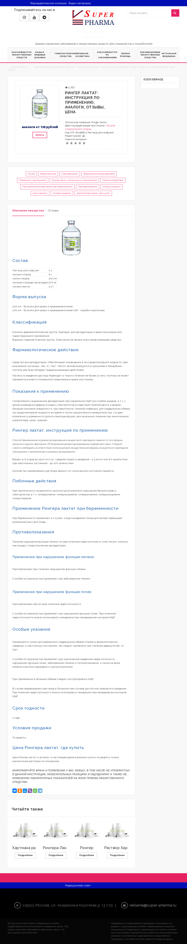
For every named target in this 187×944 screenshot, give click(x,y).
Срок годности (40, 193)
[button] (24, 17)
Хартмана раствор (29, 848)
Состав (31, 173)
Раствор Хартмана (121, 848)
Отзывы (53, 210)
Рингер (87, 848)
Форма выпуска (48, 173)
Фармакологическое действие (99, 173)
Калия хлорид (83, 129)
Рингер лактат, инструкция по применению (74, 180)
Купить (40, 135)
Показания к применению (32, 180)
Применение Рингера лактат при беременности (47, 186)
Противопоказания (87, 186)
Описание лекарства (28, 210)
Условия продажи (62, 193)
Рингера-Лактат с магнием (68, 848)
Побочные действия (112, 180)
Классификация (70, 173)
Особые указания (112, 186)
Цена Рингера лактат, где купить (93, 193)
